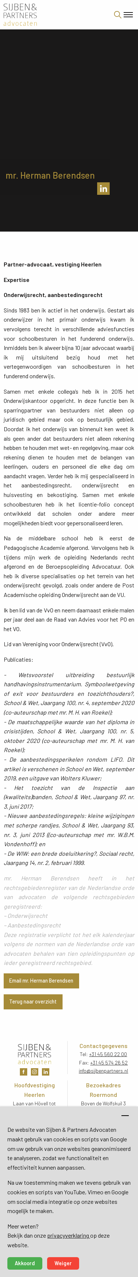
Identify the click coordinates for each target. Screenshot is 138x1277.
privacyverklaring (68, 1235)
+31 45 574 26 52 (109, 1062)
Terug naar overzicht (33, 1001)
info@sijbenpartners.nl (103, 1070)
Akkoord (25, 1263)
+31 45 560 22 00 (108, 1054)
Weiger (63, 1263)
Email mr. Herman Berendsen (41, 980)
